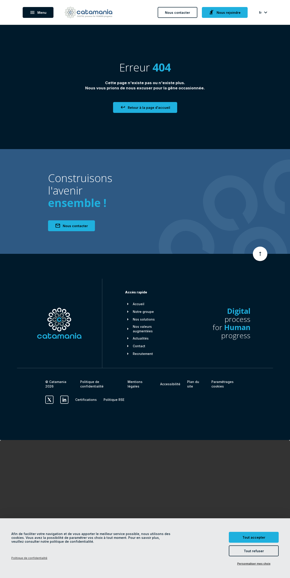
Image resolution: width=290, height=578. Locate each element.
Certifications (86, 400)
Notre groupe (143, 312)
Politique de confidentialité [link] (29, 558)
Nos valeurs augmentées (143, 329)
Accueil (138, 304)
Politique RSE (114, 400)
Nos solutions (144, 319)
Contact (139, 346)
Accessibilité (170, 384)
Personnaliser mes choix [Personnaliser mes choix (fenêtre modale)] (254, 563)
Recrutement (143, 354)
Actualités (141, 338)
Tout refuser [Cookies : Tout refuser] (254, 551)
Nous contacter (177, 12)
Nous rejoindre (225, 12)
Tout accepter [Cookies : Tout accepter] (253, 537)
